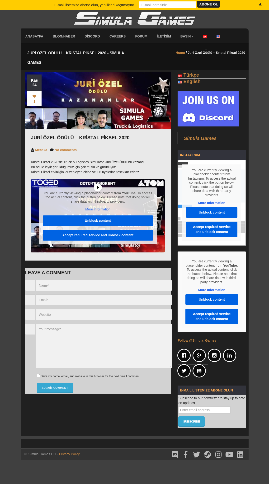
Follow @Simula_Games (197, 340)
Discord (92, 36)
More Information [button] (98, 209)
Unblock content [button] (98, 221)
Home (180, 53)
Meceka (41, 150)
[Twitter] (185, 371)
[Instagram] (215, 355)
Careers (117, 36)
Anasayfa (34, 36)
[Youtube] (200, 371)
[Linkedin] (231, 355)
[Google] (200, 355)
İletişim (164, 36)
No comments (66, 150)
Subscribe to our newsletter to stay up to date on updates (211, 400)
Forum (141, 36)
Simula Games (200, 138)
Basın (187, 36)
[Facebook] (185, 355)
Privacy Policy (69, 454)
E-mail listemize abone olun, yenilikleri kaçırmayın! (94, 5)
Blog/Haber (64, 36)
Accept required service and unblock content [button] (98, 235)
